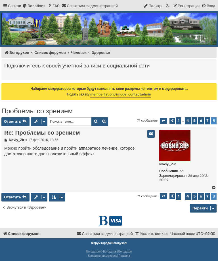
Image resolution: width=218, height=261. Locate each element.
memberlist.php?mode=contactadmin (120, 94)
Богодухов (110, 251)
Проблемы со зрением (37, 111)
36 (181, 171)
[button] (163, 121)
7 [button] (207, 120)
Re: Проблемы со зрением (42, 133)
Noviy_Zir (167, 164)
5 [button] (194, 120)
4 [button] (187, 120)
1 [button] (178, 120)
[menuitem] (33, 6)
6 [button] (201, 120)
